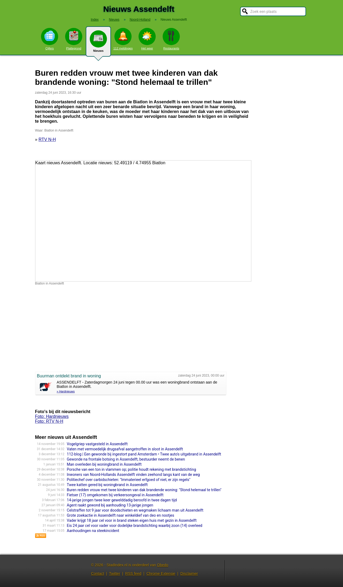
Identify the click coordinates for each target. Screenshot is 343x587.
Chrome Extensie (160, 573)
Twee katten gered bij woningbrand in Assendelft (107, 485)
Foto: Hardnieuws (52, 416)
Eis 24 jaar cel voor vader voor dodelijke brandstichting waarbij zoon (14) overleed (134, 525)
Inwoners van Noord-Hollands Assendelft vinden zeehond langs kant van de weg (133, 474)
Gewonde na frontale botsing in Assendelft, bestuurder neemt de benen (126, 459)
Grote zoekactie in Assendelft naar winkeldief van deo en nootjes (120, 515)
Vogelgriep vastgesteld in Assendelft (97, 444)
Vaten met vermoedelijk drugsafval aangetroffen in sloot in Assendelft (125, 449)
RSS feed (133, 573)
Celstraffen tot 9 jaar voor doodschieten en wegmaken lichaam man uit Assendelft (135, 510)
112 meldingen (123, 39)
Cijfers (49, 39)
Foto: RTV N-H (49, 421)
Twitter (114, 573)
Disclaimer (189, 573)
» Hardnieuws (66, 391)
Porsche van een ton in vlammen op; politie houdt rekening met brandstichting (131, 469)
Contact (97, 573)
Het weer (147, 39)
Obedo (162, 565)
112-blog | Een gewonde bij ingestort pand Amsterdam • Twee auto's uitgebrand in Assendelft (144, 454)
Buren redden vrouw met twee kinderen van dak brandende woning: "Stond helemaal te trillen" (144, 490)
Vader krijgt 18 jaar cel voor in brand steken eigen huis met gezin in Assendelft (131, 520)
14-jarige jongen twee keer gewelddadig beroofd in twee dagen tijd (122, 500)
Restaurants (171, 39)
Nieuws (98, 43)
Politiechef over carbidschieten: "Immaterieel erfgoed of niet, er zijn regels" (128, 479)
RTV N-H (47, 139)
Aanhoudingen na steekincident (93, 530)
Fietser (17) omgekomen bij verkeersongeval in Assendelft (115, 495)
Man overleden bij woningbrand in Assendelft (104, 464)
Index (95, 19)
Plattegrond (73, 39)
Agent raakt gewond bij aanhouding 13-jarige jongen (110, 505)
